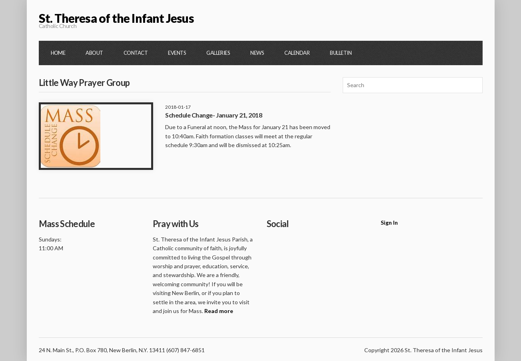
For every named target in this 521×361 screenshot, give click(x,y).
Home (58, 53)
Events (177, 53)
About (94, 53)
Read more (218, 310)
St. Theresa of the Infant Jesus (116, 18)
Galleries (218, 53)
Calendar (296, 53)
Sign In (389, 222)
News (257, 53)
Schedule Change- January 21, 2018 (213, 115)
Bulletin (340, 53)
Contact (136, 53)
